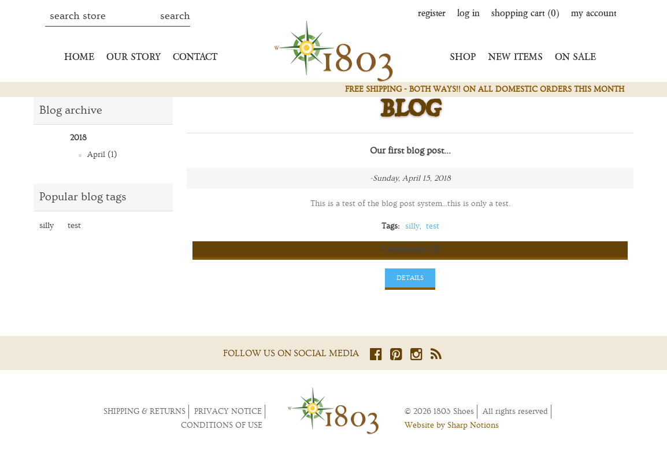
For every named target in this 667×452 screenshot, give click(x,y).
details (410, 278)
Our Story (133, 56)
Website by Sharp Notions (452, 425)
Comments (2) (410, 249)
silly (46, 225)
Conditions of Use (221, 425)
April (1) (102, 154)
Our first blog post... (410, 150)
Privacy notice (228, 411)
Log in (468, 12)
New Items (515, 56)
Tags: (390, 226)
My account (593, 12)
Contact (195, 56)
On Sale (575, 56)
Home (79, 56)
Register (432, 12)
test (74, 225)
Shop (463, 56)
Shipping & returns (144, 411)
